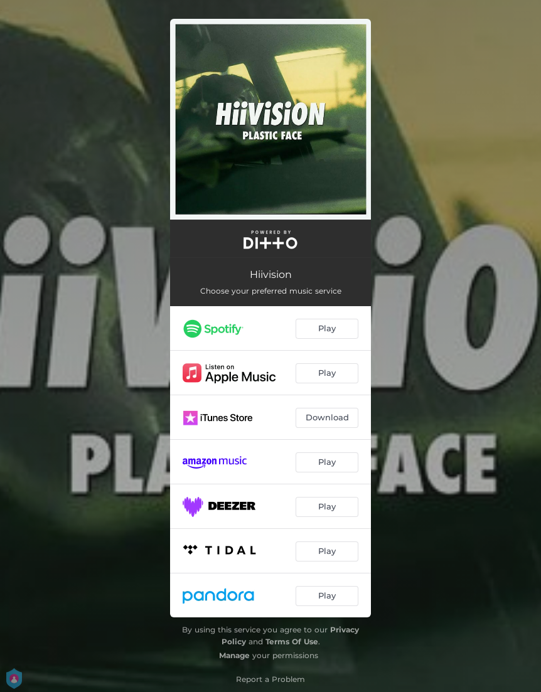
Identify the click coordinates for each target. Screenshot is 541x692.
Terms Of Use (291, 641)
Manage (234, 655)
